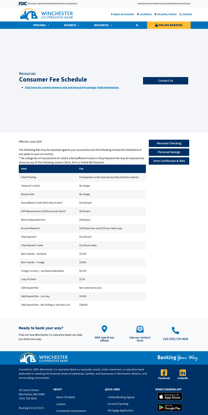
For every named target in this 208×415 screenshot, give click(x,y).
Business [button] (72, 25)
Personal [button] (41, 25)
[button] (137, 25)
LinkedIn (183, 378)
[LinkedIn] (182, 372)
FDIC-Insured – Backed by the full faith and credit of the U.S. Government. (52, 3)
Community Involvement (71, 411)
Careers (60, 404)
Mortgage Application (120, 411)
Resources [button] (103, 25)
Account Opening (118, 404)
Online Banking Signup (121, 397)
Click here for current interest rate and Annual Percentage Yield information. (72, 88)
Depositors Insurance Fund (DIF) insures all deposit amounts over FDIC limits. (164, 3)
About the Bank (65, 397)
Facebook (164, 378)
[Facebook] (164, 372)
